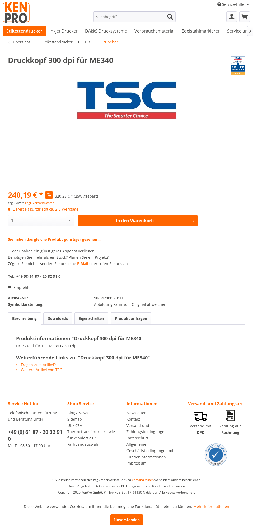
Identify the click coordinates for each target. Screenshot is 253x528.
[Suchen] (170, 16)
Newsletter (136, 412)
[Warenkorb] (244, 16)
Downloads (58, 318)
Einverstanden (127, 519)
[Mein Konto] (231, 16)
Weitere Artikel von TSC (39, 369)
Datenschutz (137, 437)
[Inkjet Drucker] (63, 31)
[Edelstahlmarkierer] (200, 31)
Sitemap (74, 419)
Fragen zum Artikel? (36, 364)
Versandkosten (143, 479)
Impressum (136, 463)
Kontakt (133, 419)
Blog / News (77, 412)
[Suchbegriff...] (134, 16)
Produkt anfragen (131, 318)
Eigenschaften (91, 318)
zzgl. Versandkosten (39, 203)
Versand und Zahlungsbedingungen (146, 428)
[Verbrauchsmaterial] (154, 31)
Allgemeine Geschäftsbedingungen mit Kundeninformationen (150, 450)
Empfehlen (20, 287)
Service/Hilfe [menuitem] (231, 4)
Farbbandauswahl (83, 444)
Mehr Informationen (211, 506)
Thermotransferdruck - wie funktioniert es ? (91, 434)
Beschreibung (24, 318)
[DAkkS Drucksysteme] (106, 31)
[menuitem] (134, 16)
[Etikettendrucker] (24, 31)
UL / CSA (74, 425)
